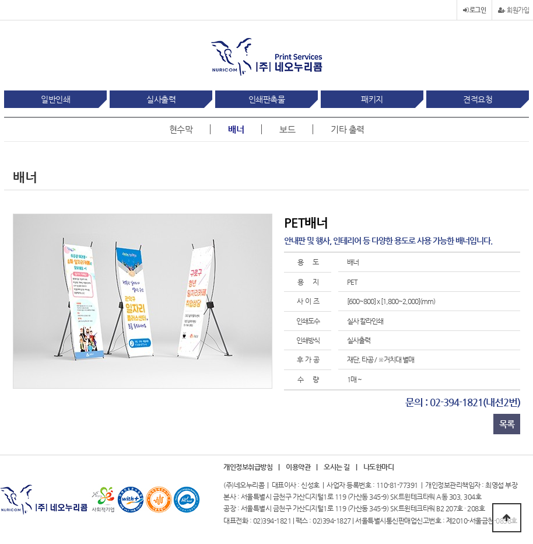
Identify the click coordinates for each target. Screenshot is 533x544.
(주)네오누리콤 (243, 485)
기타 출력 (347, 129)
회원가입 (513, 10)
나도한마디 (378, 467)
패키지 (372, 99)
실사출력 (161, 99)
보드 (287, 129)
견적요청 (477, 99)
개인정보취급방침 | (251, 467)
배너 (236, 129)
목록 (506, 424)
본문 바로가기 (0, 0)
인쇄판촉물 (266, 99)
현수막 (181, 129)
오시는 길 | (340, 467)
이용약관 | (302, 467)
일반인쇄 (55, 99)
